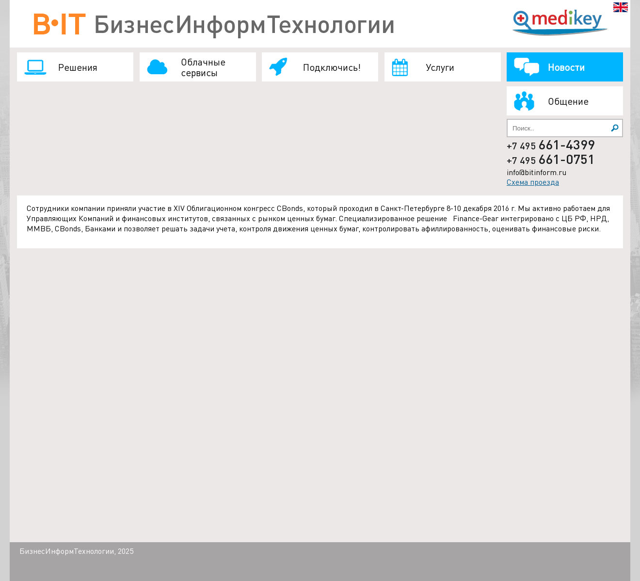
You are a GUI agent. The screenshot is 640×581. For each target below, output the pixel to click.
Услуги (440, 67)
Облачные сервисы (203, 67)
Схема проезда (533, 182)
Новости (566, 67)
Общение (568, 101)
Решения (77, 67)
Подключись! (332, 67)
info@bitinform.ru (536, 172)
